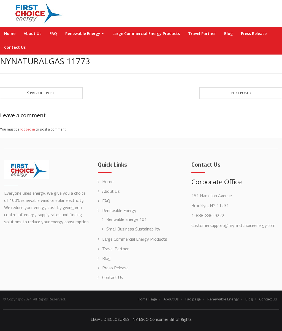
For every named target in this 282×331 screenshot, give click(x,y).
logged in (27, 129)
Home (107, 181)
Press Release (115, 267)
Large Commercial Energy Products (134, 239)
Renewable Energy (119, 210)
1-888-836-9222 (207, 215)
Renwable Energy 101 (126, 219)
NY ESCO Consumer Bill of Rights (162, 319)
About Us (111, 191)
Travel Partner (115, 248)
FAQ (106, 200)
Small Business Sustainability (133, 229)
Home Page (147, 299)
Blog (106, 258)
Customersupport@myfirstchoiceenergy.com (233, 225)
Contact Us (112, 277)
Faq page (193, 299)
